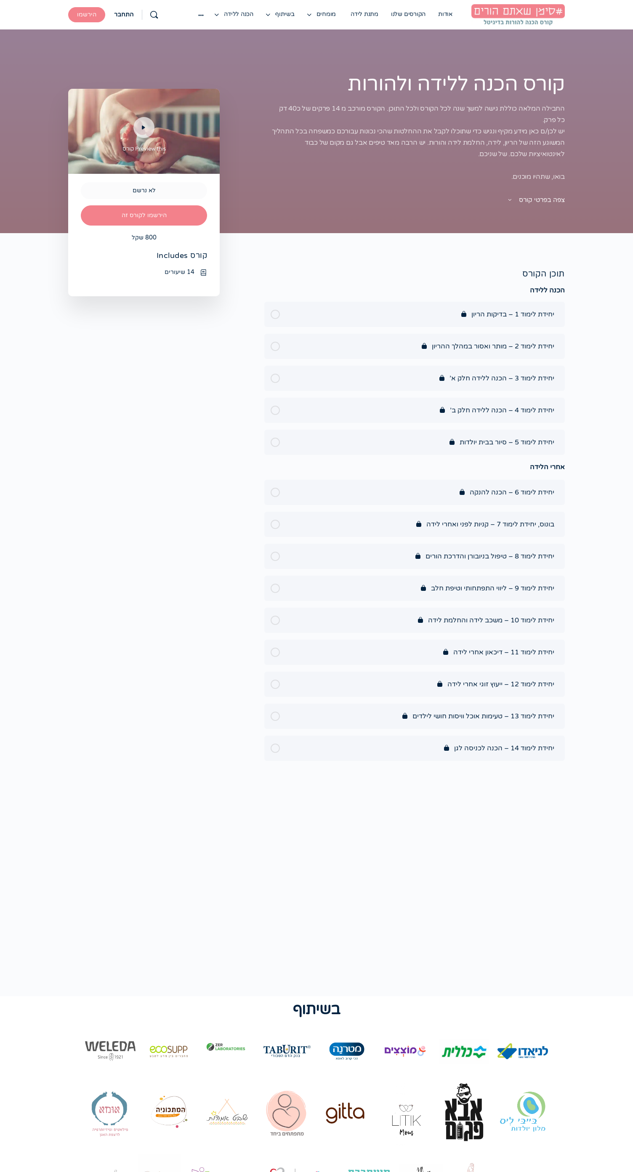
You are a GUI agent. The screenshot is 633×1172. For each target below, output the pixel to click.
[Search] (154, 15)
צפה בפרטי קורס (536, 200)
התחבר (123, 14)
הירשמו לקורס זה (144, 215)
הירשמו (86, 14)
